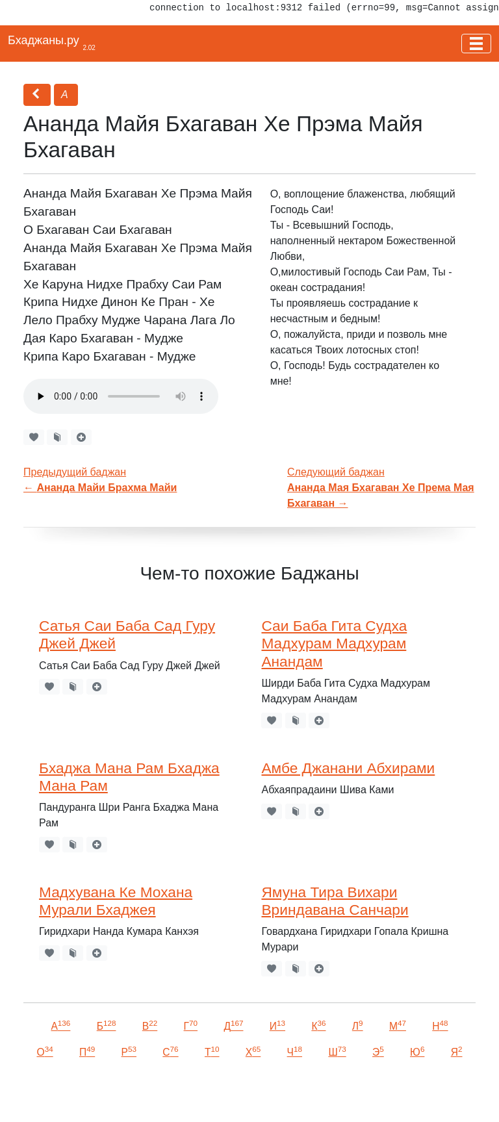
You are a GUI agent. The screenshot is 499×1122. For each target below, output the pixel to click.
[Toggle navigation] (476, 43)
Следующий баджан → (380, 487)
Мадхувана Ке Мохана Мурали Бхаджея (115, 901)
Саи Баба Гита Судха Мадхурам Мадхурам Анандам (334, 643)
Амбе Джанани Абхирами (348, 767)
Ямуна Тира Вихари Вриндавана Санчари (334, 901)
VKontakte (159, 1093)
